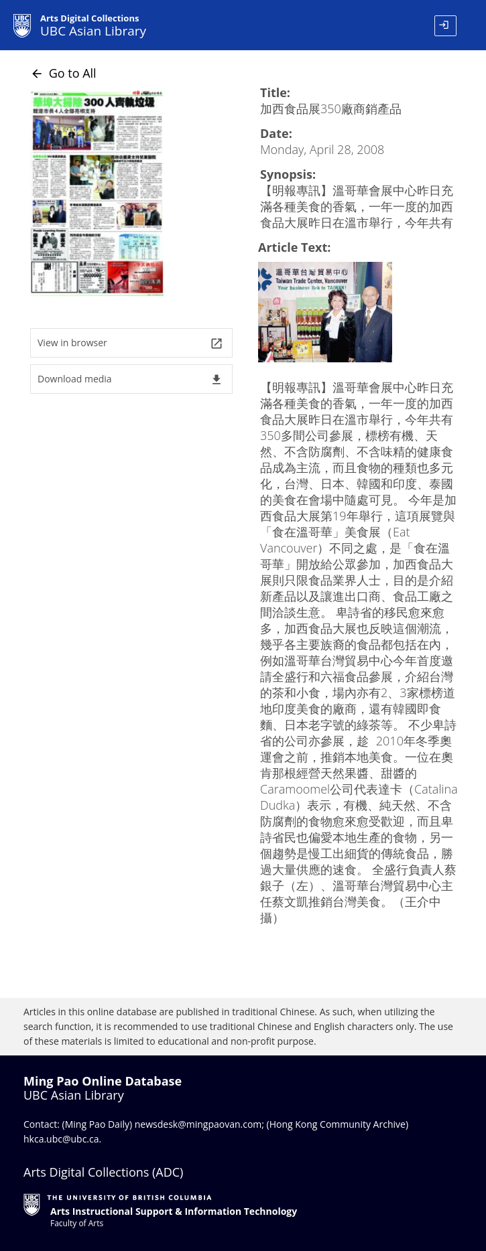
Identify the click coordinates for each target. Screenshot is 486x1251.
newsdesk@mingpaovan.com (198, 1124)
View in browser (130, 343)
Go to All (63, 73)
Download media (130, 379)
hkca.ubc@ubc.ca (61, 1138)
